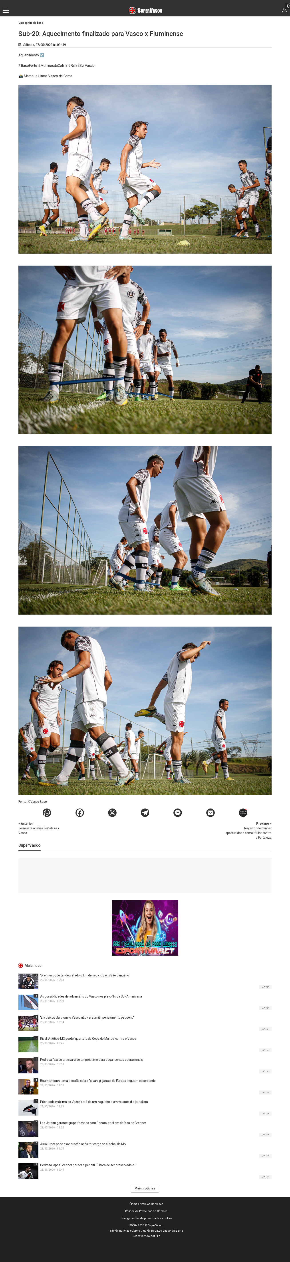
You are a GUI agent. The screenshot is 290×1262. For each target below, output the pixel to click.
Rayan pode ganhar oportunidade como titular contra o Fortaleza (248, 830)
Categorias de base (30, 22)
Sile (158, 1236)
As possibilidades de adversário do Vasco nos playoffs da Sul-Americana (91, 996)
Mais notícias (145, 1188)
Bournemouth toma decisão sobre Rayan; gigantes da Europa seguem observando (98, 1081)
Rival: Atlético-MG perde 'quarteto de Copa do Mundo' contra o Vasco (88, 1038)
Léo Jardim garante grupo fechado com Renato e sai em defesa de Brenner (93, 1123)
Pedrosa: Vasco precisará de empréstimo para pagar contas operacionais (91, 1059)
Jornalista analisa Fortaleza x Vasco (41, 828)
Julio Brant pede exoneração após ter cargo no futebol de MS (83, 1144)
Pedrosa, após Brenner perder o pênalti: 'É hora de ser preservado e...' (88, 1165)
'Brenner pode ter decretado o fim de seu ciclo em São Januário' (84, 975)
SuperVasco (29, 845)
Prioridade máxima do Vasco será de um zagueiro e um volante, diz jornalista (94, 1102)
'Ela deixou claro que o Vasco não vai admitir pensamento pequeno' (87, 1017)
